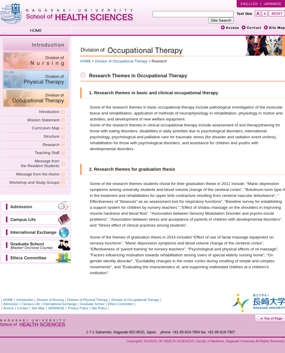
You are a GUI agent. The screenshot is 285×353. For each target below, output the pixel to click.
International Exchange (35, 232)
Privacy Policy (78, 308)
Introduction (49, 111)
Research (51, 144)
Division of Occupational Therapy (35, 98)
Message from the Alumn (37, 174)
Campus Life (35, 219)
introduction (35, 45)
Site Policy (99, 308)
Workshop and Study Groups (34, 182)
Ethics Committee (35, 258)
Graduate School (35, 245)
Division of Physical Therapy (35, 79)
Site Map (37, 308)
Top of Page (270, 319)
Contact (22, 308)
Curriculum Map (45, 128)
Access (8, 308)
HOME (35, 31)
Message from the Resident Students (40, 163)
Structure (51, 136)
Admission (35, 207)
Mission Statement (43, 120)
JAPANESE (273, 3)
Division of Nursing (35, 61)
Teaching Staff (47, 152)
